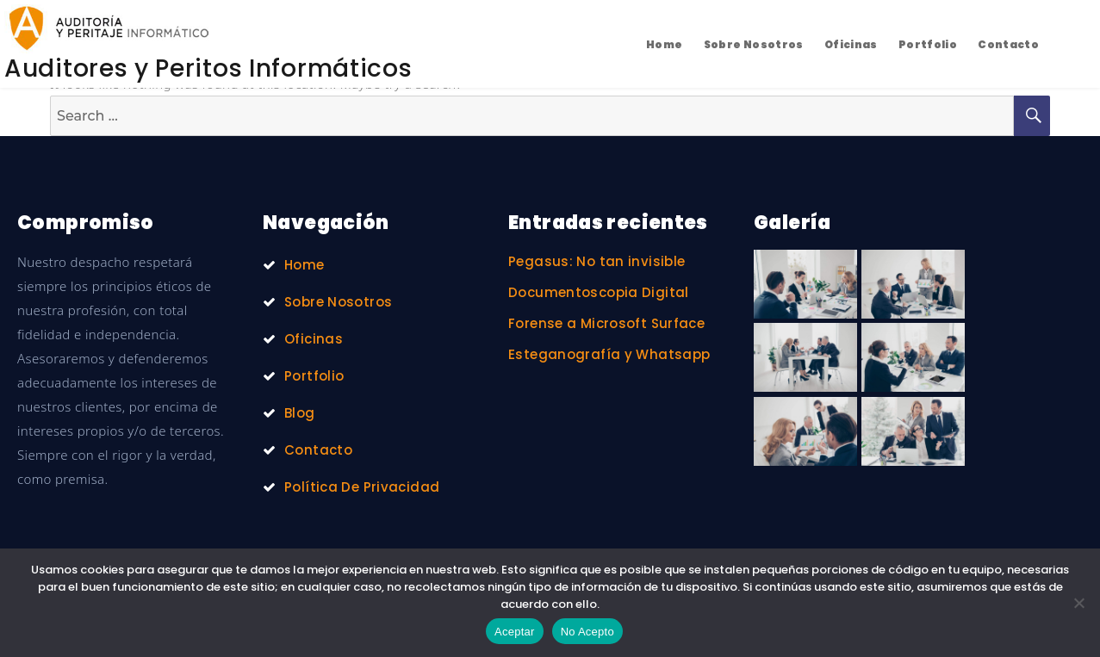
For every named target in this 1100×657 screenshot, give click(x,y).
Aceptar (514, 631)
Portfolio (927, 44)
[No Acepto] (1078, 602)
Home (664, 44)
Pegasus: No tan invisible (596, 261)
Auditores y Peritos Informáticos (208, 68)
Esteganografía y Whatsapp (609, 354)
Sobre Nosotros (754, 44)
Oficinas (851, 44)
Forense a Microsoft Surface (606, 323)
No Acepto (587, 631)
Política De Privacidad (361, 487)
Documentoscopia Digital (598, 292)
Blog (299, 413)
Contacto (1008, 44)
